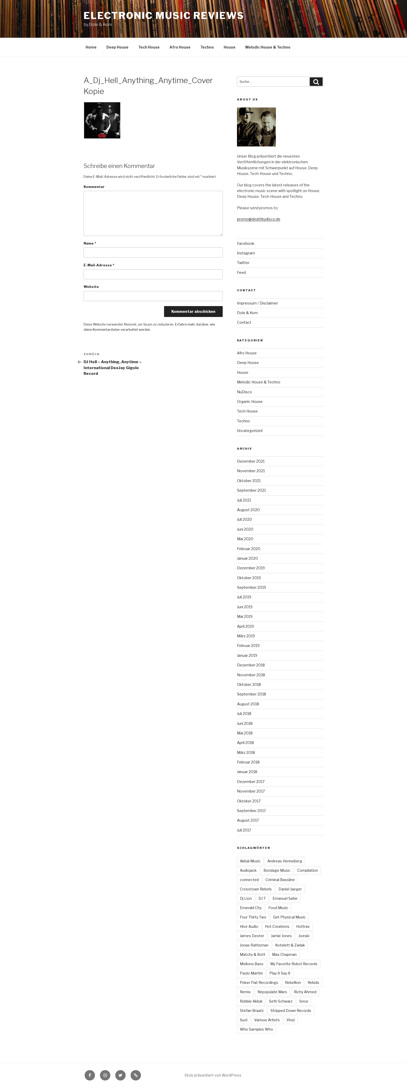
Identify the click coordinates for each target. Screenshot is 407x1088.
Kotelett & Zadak (290, 945)
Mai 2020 (245, 539)
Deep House (117, 47)
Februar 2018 (248, 762)
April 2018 (245, 742)
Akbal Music (250, 861)
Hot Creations (277, 926)
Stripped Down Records (290, 1010)
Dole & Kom (247, 312)
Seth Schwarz (281, 1001)
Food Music (278, 907)
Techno (207, 47)
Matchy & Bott (252, 954)
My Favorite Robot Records (293, 964)
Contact (244, 322)
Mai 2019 (245, 616)
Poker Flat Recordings (259, 982)
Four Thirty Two (253, 917)
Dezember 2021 (250, 461)
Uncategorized (249, 430)
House (229, 47)
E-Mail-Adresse (99, 265)
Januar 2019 (247, 655)
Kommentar (94, 187)
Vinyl (291, 1020)
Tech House (149, 47)
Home (91, 47)
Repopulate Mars (272, 992)
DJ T (262, 898)
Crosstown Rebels (256, 889)
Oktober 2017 (249, 801)
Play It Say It (279, 973)
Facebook (245, 243)
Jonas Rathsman (254, 945)
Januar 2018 (247, 771)
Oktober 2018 (249, 684)
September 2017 (251, 810)
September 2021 (251, 490)
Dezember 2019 (251, 568)
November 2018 (251, 675)
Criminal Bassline (280, 879)
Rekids (313, 982)
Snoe (303, 1001)
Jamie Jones (281, 936)
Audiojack (248, 870)
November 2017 (251, 791)
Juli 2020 (244, 519)
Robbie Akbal (251, 1001)
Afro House (180, 47)
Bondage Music (276, 870)
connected (249, 879)
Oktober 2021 (249, 480)
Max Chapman (284, 954)
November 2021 (251, 471)
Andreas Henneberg (284, 861)
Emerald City (251, 907)
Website (91, 287)
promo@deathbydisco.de (258, 219)
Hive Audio (249, 926)
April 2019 (245, 626)
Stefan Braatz (252, 1010)
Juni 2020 (245, 529)
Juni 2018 (245, 723)
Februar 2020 (248, 548)
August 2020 (248, 510)
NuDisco (244, 392)
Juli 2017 (244, 830)
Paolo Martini (251, 973)
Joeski (304, 936)
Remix (245, 992)
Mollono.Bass (251, 964)
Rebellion (293, 982)
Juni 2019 (245, 607)
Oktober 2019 (249, 578)
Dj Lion (246, 898)
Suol (243, 1020)
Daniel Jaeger (290, 889)
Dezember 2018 (251, 665)
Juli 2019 (244, 597)
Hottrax (303, 926)
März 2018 (246, 752)
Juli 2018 (244, 713)
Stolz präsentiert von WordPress (213, 1075)
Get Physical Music (289, 917)
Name (90, 243)
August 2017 (248, 820)
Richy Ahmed (305, 992)
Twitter (243, 262)
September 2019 (251, 587)
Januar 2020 (247, 558)
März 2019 (246, 636)
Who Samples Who (256, 1029)
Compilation (307, 870)
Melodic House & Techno (267, 47)
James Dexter (252, 936)
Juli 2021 (244, 500)
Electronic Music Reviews (164, 15)
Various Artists (267, 1020)
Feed (241, 272)
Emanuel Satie (285, 898)
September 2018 (251, 694)
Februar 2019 (248, 645)
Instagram (246, 253)
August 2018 (248, 704)
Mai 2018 (245, 733)
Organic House (250, 401)
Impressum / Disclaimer (257, 303)
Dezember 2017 (250, 781)
